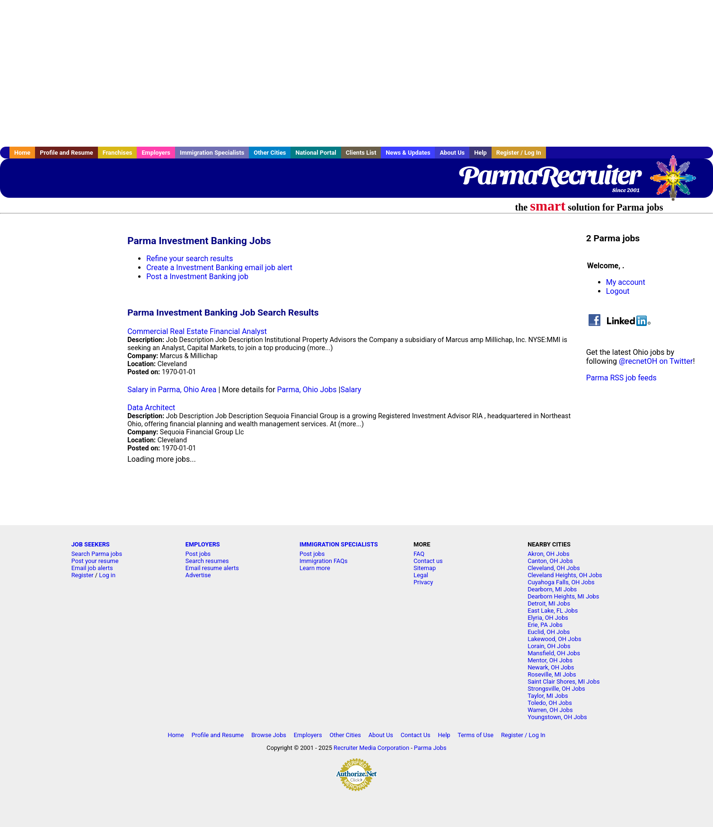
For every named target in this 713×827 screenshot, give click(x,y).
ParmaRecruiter (549, 175)
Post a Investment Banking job (197, 276)
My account (625, 282)
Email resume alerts (212, 568)
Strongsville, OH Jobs (556, 688)
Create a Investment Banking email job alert (219, 267)
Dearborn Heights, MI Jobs (563, 596)
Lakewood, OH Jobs (554, 638)
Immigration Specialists (212, 152)
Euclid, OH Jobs (549, 631)
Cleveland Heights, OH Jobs (565, 575)
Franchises (117, 152)
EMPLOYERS (202, 544)
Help (480, 152)
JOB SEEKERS (90, 544)
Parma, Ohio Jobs (307, 389)
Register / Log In (518, 152)
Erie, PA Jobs (545, 624)
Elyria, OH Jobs (548, 617)
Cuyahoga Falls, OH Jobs (561, 582)
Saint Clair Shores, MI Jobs (563, 681)
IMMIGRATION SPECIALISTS (338, 544)
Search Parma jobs (96, 553)
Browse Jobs (268, 735)
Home (22, 152)
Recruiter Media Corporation (371, 747)
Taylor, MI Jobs (548, 695)
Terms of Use (475, 735)
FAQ (419, 553)
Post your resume (95, 560)
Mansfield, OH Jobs (554, 653)
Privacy (423, 582)
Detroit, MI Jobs (549, 603)
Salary (350, 389)
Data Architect (151, 407)
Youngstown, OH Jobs (557, 717)
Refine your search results (189, 258)
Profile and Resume (66, 152)
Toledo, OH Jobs (550, 702)
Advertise (198, 575)
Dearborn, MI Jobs (552, 589)
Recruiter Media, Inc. (677, 182)
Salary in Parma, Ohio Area (171, 389)
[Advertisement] (357, 73)
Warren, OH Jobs (550, 709)
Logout (618, 291)
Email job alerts (92, 568)
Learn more (314, 568)
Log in (107, 575)
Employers (155, 152)
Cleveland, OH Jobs (554, 568)
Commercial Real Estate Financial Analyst (197, 331)
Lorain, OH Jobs (549, 646)
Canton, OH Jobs (550, 560)
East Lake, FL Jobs (553, 610)
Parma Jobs (430, 747)
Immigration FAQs (323, 560)
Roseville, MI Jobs (552, 674)
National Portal (315, 152)
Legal (421, 575)
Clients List (361, 152)
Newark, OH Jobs (551, 667)
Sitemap (425, 568)
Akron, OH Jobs (548, 553)
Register (82, 575)
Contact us (428, 560)
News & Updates (408, 152)
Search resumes (207, 560)
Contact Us (416, 735)
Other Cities (270, 152)
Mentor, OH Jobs (550, 660)
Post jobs (198, 553)
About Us (452, 152)
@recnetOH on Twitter (656, 361)
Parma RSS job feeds (621, 377)
